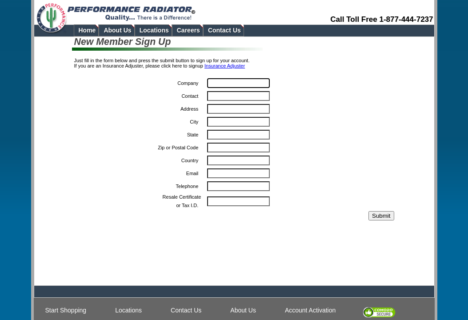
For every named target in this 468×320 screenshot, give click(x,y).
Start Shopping (66, 310)
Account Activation (310, 310)
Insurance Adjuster (224, 65)
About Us (243, 310)
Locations (128, 310)
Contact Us (186, 310)
